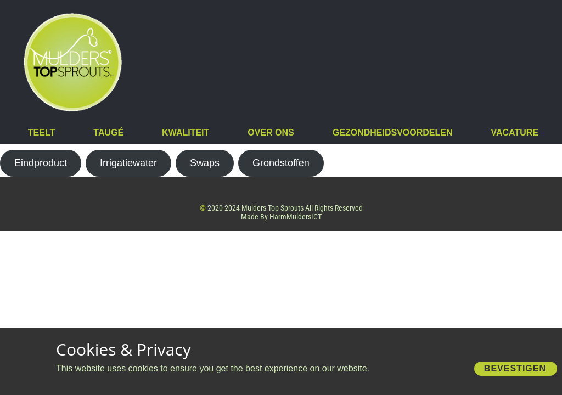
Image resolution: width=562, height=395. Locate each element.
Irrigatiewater (128, 162)
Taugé (108, 132)
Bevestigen (515, 368)
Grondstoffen (281, 162)
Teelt (41, 132)
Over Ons (271, 132)
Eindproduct (40, 162)
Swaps (205, 162)
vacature (514, 132)
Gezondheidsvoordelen (393, 132)
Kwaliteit (185, 132)
